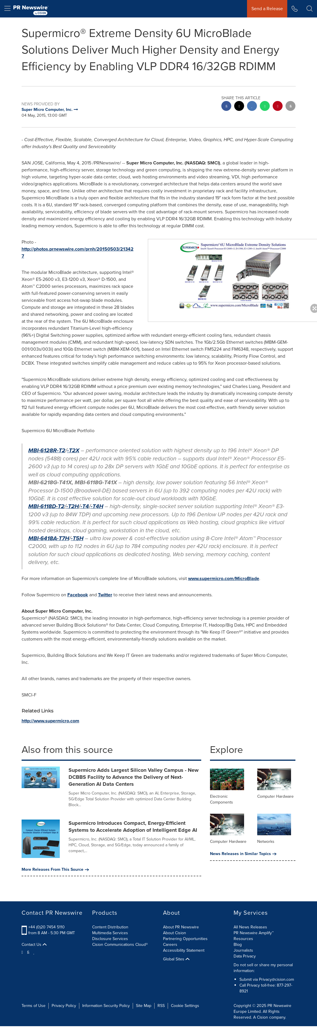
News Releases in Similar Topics (243, 854)
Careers (170, 944)
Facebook (77, 594)
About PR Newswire (181, 927)
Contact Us (34, 945)
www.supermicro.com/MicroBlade (223, 578)
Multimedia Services (110, 933)
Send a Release (267, 8)
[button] (309, 8)
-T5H (77, 538)
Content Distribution (110, 927)
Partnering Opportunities (185, 939)
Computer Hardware (275, 796)
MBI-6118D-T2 (46, 506)
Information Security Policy (106, 1006)
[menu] (7, 8)
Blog (238, 944)
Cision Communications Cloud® (120, 944)
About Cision (174, 933)
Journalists (243, 950)
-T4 (84, 506)
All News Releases (250, 927)
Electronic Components (221, 799)
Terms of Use (33, 1006)
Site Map (143, 1006)
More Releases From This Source (55, 870)
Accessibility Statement (183, 950)
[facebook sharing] (226, 106)
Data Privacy (245, 956)
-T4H (97, 506)
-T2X (73, 450)
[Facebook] (28, 952)
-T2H (72, 506)
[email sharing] (290, 106)
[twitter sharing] (239, 106)
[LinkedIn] (34, 952)
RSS (161, 1006)
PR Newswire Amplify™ (254, 933)
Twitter (105, 594)
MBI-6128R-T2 (46, 450)
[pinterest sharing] (278, 106)
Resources (243, 939)
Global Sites (176, 959)
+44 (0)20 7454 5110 (46, 927)
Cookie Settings (185, 1006)
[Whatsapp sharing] (265, 106)
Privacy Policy (64, 1006)
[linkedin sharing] (252, 106)
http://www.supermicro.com (50, 720)
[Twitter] (23, 952)
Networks (265, 841)
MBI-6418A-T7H (48, 538)
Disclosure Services (110, 939)
